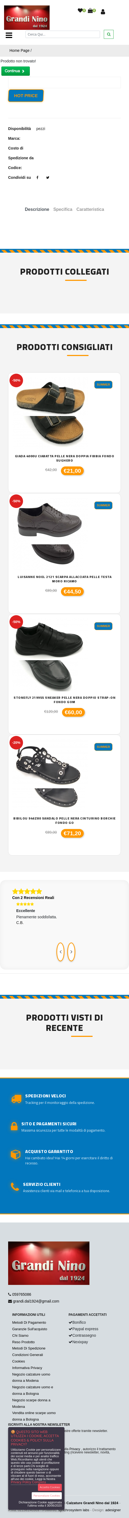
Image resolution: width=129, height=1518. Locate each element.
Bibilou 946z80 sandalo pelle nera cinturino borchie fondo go (64, 820)
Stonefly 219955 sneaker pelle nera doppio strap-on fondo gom (64, 700)
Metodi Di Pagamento (29, 1322)
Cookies (18, 1361)
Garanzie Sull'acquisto (29, 1329)
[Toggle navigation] (9, 35)
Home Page (19, 50)
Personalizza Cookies (47, 1495)
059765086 (21, 1294)
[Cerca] (62, 34)
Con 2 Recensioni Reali (33, 897)
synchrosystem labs (73, 1510)
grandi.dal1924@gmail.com (36, 1301)
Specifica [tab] (62, 209)
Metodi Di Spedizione (29, 1348)
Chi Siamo (20, 1335)
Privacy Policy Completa (28, 1482)
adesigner (113, 1510)
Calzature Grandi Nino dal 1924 (92, 1503)
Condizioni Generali (27, 1355)
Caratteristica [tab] (90, 209)
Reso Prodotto (23, 1342)
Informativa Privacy (27, 1368)
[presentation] (60, 951)
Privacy (74, 1449)
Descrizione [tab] (37, 209)
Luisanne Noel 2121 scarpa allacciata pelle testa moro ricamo (64, 579)
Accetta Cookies (50, 1487)
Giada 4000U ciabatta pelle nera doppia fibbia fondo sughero (64, 458)
